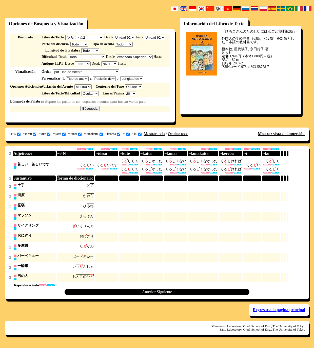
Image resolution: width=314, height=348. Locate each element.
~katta (59, 134)
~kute (44, 134)
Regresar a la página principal (279, 313)
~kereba (112, 134)
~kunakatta (93, 134)
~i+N (15, 134)
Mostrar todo (154, 134)
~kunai (75, 134)
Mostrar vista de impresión (281, 134)
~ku (137, 134)
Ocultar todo (178, 134)
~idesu (29, 134)
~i (126, 134)
